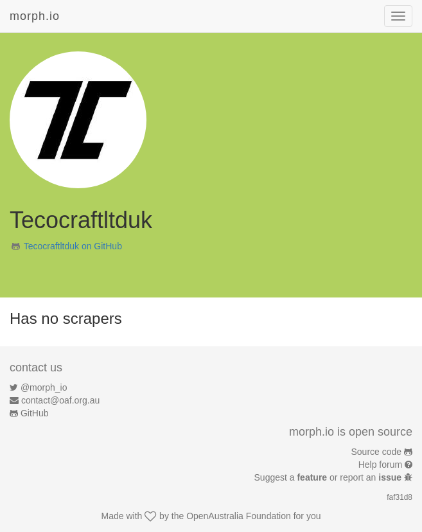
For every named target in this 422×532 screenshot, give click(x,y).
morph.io (35, 16)
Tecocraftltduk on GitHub (73, 246)
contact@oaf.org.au (60, 400)
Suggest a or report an (329, 477)
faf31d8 (399, 497)
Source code (376, 452)
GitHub (35, 413)
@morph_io (44, 387)
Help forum (380, 464)
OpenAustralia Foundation (238, 516)
